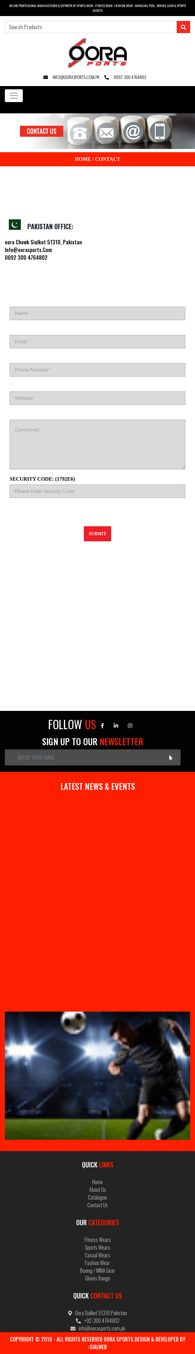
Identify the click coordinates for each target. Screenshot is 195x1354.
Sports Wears (97, 1247)
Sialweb (98, 1347)
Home (83, 159)
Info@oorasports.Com (28, 250)
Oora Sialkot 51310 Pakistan (97, 1313)
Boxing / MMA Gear (97, 1270)
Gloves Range (97, 1278)
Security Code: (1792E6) (42, 479)
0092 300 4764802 (125, 77)
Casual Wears (97, 1255)
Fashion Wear (97, 1263)
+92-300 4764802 (98, 1320)
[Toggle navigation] (14, 95)
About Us (97, 1189)
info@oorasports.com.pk (71, 77)
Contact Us (97, 1205)
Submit (97, 533)
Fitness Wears (97, 1240)
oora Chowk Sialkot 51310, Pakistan (43, 242)
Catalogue (97, 1197)
